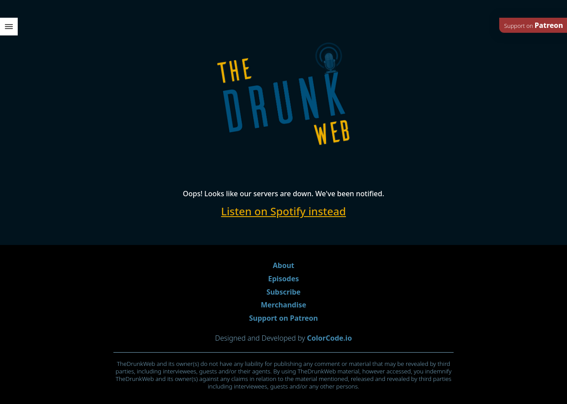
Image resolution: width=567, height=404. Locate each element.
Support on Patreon (283, 318)
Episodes (283, 279)
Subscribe (283, 292)
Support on (533, 25)
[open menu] (9, 26)
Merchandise (284, 305)
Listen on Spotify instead (283, 211)
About (284, 265)
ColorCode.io (329, 338)
